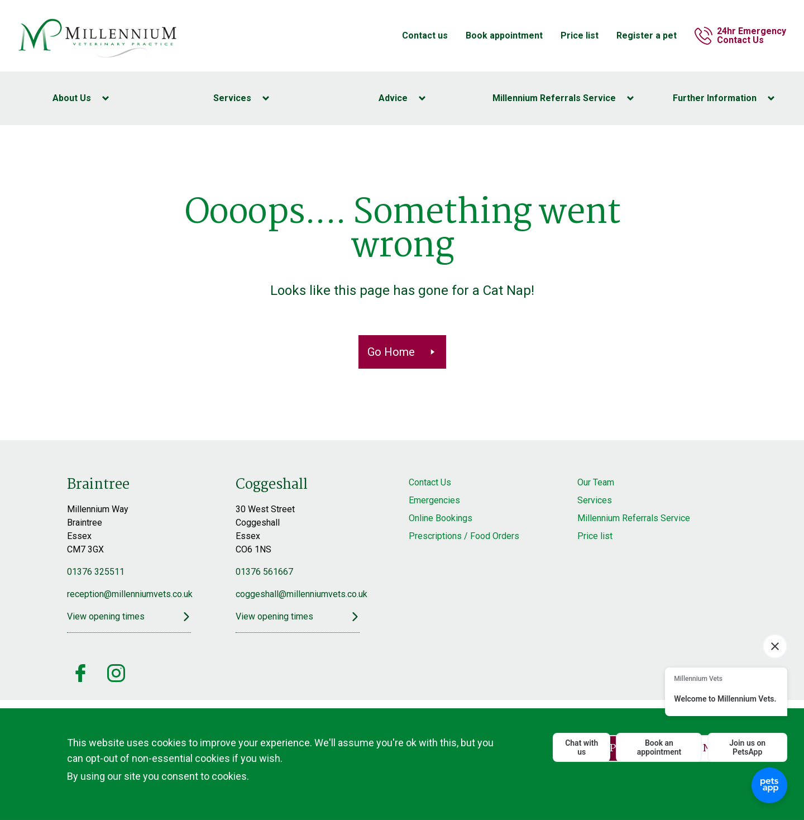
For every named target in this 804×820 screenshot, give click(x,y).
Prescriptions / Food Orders (464, 536)
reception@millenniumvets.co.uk (129, 594)
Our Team (595, 482)
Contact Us (430, 482)
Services (594, 500)
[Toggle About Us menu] (80, 98)
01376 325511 (96, 571)
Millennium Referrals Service (633, 518)
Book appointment (504, 35)
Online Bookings (440, 518)
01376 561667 (264, 571)
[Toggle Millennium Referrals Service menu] (562, 98)
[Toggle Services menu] (241, 98)
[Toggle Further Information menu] (723, 98)
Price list (580, 35)
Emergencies (434, 500)
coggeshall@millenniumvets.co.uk (298, 594)
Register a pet (646, 35)
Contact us (425, 35)
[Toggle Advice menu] (402, 98)
